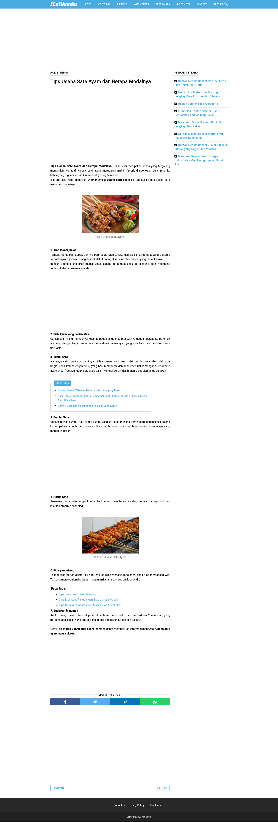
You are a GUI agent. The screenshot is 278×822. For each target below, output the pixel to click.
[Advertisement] (139, 41)
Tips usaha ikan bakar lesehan (77, 594)
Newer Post (58, 788)
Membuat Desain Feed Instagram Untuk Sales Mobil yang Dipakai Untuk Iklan (198, 160)
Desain (218, 4)
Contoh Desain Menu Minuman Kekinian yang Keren (87, 406)
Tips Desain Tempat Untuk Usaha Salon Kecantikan (90, 605)
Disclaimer (157, 805)
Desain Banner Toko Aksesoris (198, 103)
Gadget (202, 4)
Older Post (162, 788)
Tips (88, 4)
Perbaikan (162, 4)
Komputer (141, 4)
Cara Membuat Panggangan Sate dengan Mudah (88, 600)
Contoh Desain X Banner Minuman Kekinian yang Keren (89, 390)
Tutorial (104, 4)
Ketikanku (146, 817)
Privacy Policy (136, 805)
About (117, 805)
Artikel (122, 4)
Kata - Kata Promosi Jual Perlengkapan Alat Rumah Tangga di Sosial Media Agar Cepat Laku (103, 398)
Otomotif (183, 4)
